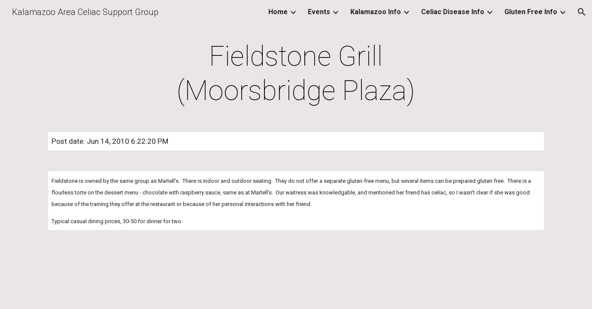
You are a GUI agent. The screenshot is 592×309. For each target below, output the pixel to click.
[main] (296, 74)
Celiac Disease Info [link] (452, 12)
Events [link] (319, 12)
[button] (581, 12)
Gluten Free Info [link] (530, 12)
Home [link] (278, 12)
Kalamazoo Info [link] (375, 12)
